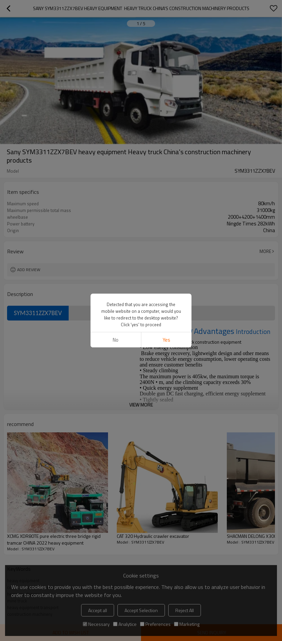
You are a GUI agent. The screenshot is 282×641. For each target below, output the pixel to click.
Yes (166, 340)
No (115, 340)
